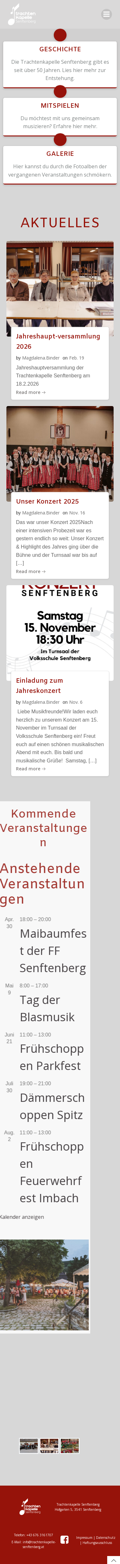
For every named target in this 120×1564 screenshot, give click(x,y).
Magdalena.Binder (41, 358)
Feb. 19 (76, 358)
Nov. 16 (77, 513)
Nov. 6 (76, 702)
